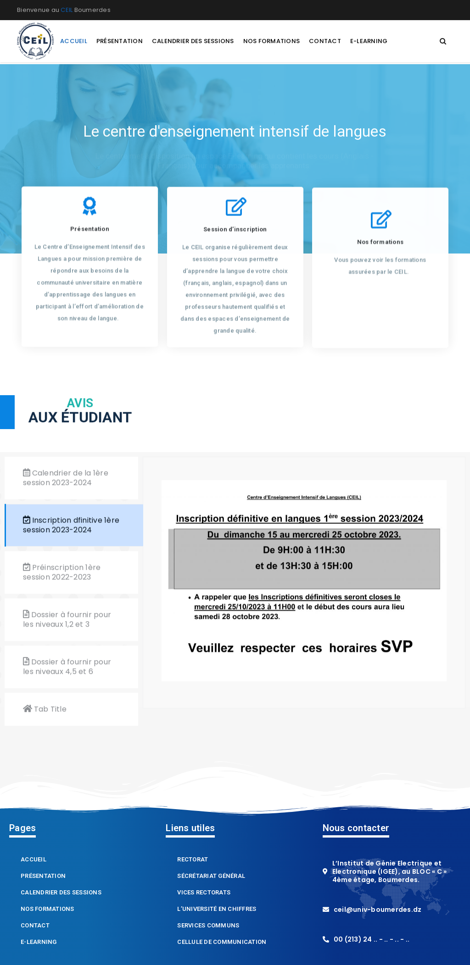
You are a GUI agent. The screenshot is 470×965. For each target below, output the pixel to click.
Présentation (43, 877)
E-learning (39, 943)
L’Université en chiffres (216, 910)
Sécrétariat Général (211, 877)
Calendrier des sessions (61, 893)
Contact (35, 926)
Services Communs (208, 926)
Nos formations (47, 910)
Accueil (33, 860)
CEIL (67, 10)
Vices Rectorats (203, 893)
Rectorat (192, 860)
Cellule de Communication (221, 943)
